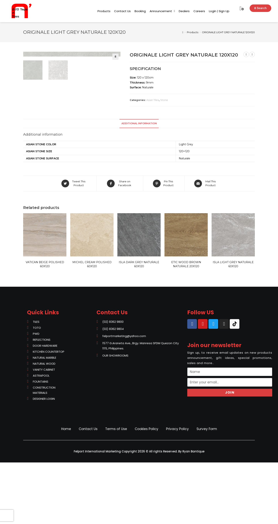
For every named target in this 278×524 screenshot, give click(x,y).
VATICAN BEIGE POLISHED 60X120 (45, 326)
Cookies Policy (146, 490)
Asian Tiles (152, 99)
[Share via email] (205, 245)
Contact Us (88, 490)
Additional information (139, 185)
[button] (104, 11)
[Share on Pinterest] (164, 245)
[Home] (182, 32)
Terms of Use (116, 490)
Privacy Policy (177, 490)
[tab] (139, 185)
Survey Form (207, 490)
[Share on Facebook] (120, 245)
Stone (164, 99)
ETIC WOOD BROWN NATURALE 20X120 (186, 326)
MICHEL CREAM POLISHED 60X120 (92, 326)
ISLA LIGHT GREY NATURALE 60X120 (233, 326)
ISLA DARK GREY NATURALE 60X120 (139, 326)
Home (66, 490)
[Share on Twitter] (74, 245)
